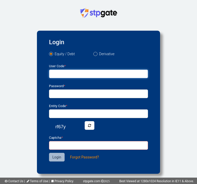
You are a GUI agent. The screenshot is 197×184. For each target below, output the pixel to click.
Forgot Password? (84, 157)
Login (56, 157)
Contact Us (14, 181)
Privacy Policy (62, 181)
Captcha (56, 138)
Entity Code (58, 106)
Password (57, 86)
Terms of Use (37, 181)
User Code (57, 66)
